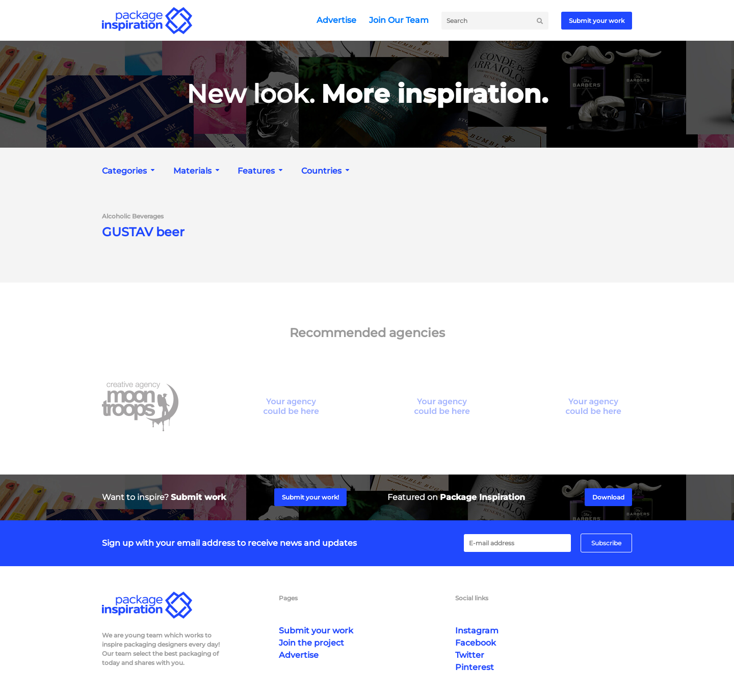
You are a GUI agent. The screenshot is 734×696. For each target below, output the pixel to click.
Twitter (469, 655)
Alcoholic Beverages (133, 216)
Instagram (477, 630)
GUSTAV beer (143, 232)
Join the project (311, 643)
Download (608, 497)
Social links (471, 598)
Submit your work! (310, 497)
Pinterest (474, 667)
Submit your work (596, 20)
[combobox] (129, 171)
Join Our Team (399, 20)
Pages (288, 598)
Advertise (336, 20)
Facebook (475, 643)
